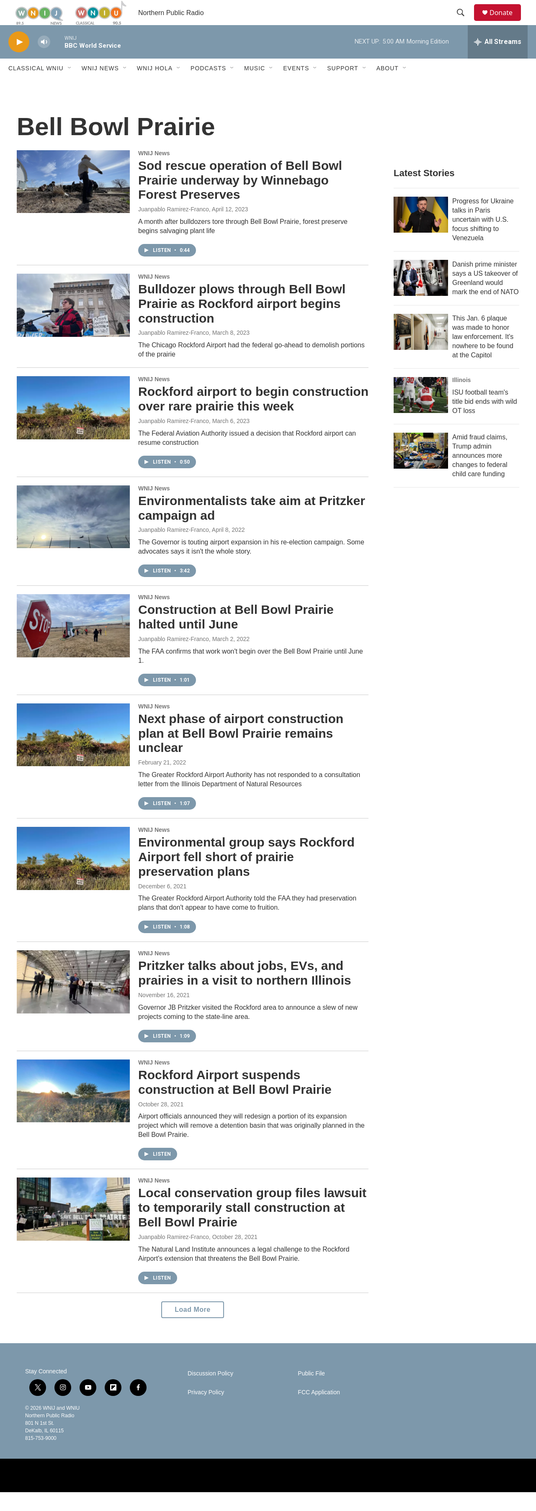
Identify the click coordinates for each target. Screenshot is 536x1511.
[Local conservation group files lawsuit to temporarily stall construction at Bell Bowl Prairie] (73, 1227)
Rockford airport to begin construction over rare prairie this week (253, 417)
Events (296, 87)
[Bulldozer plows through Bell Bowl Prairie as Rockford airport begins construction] (73, 323)
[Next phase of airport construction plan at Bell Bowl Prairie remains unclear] (73, 753)
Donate (506, 22)
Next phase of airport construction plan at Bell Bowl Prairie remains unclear (240, 752)
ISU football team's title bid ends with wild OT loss (484, 420)
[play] (19, 61)
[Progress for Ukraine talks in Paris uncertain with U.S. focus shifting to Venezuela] (421, 233)
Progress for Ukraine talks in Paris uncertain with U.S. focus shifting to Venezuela (483, 238)
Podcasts (208, 87)
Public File (311, 1392)
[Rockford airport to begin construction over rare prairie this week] (73, 426)
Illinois (461, 398)
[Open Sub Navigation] (70, 87)
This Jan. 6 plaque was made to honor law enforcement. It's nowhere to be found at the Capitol (482, 355)
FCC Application (319, 1411)
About (387, 87)
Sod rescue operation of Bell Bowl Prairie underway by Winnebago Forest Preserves (240, 199)
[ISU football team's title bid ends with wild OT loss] (421, 414)
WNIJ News (100, 87)
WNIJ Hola (155, 87)
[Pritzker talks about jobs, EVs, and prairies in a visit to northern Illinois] (73, 1000)
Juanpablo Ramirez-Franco (173, 228)
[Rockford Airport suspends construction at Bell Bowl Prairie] (73, 1109)
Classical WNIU (36, 87)
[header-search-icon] (464, 22)
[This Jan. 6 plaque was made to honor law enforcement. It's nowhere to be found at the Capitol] (421, 351)
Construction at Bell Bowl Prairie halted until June (236, 635)
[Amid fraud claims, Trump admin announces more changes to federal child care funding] (421, 469)
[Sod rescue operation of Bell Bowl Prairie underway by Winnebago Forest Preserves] (73, 200)
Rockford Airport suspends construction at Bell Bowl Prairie (235, 1101)
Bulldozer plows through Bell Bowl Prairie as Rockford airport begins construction (241, 322)
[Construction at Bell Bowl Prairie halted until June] (73, 644)
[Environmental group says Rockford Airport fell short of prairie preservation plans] (73, 877)
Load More (192, 1328)
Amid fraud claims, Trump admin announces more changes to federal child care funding (480, 474)
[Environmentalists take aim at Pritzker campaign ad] (73, 535)
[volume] (44, 60)
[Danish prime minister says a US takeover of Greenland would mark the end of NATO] (421, 297)
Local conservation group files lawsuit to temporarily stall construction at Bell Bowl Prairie (252, 1226)
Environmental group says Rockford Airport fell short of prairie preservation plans (246, 875)
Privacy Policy (206, 1411)
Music (254, 87)
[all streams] (498, 60)
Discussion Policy (210, 1392)
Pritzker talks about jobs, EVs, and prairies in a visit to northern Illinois (244, 991)
